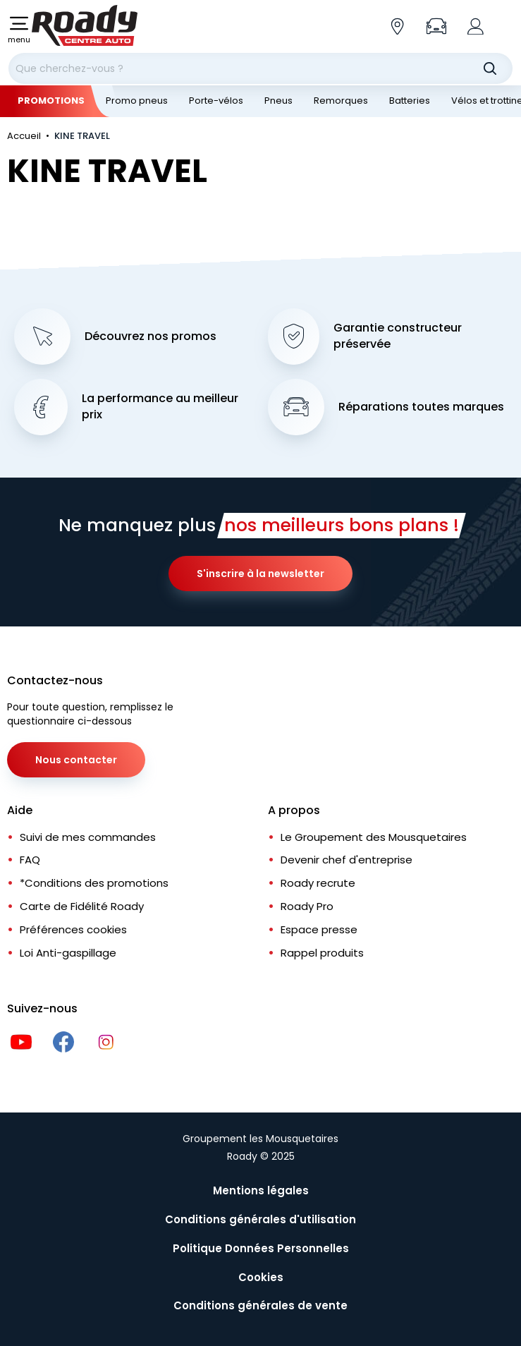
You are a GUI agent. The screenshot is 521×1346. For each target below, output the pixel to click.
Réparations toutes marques (421, 407)
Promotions (51, 100)
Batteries (409, 100)
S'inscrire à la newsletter (260, 573)
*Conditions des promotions (94, 882)
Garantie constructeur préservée (397, 336)
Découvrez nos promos (150, 336)
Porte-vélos (216, 100)
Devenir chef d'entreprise (346, 859)
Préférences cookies (73, 929)
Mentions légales (261, 1190)
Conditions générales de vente (260, 1305)
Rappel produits (322, 952)
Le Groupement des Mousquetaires (374, 837)
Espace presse (319, 929)
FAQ (30, 859)
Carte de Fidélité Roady (82, 906)
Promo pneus (137, 100)
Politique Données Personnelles (261, 1248)
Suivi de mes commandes (88, 837)
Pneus (278, 100)
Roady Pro (307, 906)
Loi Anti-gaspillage (68, 952)
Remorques (341, 100)
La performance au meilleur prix (160, 407)
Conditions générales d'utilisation (260, 1219)
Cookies (260, 1277)
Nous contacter (76, 760)
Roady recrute (318, 882)
